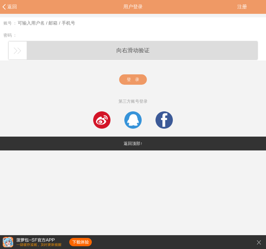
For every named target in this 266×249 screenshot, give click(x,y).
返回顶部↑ (133, 143)
